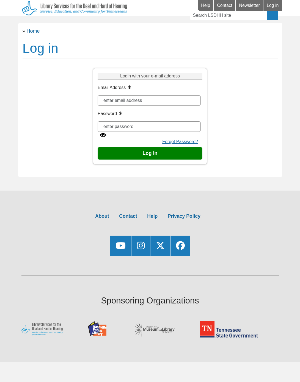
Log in (273, 5)
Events (113, 24)
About (102, 232)
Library (34, 24)
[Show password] (103, 151)
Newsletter (249, 5)
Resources (74, 24)
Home (33, 47)
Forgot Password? (180, 157)
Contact (224, 5)
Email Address (112, 103)
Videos (145, 24)
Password (107, 129)
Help (205, 5)
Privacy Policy (184, 232)
